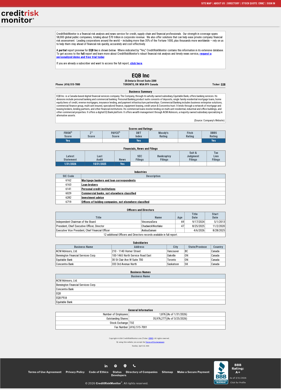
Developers (119, 375)
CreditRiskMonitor (108, 383)
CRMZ (151, 338)
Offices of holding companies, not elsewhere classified (115, 202)
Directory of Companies (142, 372)
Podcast (125, 366)
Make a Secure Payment (193, 372)
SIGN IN (271, 3)
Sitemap (167, 372)
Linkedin (106, 366)
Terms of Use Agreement (155, 342)
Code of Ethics (98, 372)
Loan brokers (90, 184)
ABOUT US (219, 3)
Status (117, 372)
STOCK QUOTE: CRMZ (253, 3)
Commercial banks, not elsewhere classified (109, 193)
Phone (134, 366)
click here (136, 63)
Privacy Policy (75, 372)
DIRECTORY (233, 3)
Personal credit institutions (98, 189)
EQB (223, 84)
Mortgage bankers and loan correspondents (109, 180)
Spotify (116, 366)
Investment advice (93, 197)
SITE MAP (206, 3)
